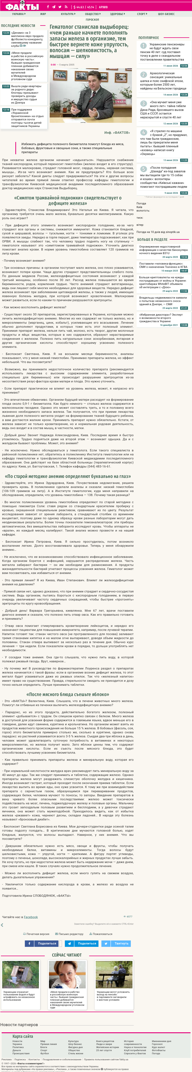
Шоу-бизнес (150, 14)
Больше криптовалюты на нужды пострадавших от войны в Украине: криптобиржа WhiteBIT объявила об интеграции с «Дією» (163, 282)
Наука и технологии (135, 1044)
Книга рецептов (105, 1038)
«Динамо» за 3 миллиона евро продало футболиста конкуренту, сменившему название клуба (27, 39)
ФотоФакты (159, 1047)
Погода (156, 1050)
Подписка (20, 1057)
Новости (17, 1038)
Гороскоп (173, 14)
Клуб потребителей (135, 1047)
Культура (58, 14)
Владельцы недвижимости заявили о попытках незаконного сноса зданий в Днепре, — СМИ (163, 301)
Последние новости (18, 25)
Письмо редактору (71, 934)
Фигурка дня (75, 1044)
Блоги (43, 1044)
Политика (18, 1044)
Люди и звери (104, 1041)
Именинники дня (161, 1038)
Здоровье (104, 14)
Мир (36, 14)
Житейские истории (107, 1044)
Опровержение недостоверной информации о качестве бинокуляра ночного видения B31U (163, 250)
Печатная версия (38, 934)
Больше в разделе (152, 239)
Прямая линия (48, 1041)
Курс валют (158, 1044)
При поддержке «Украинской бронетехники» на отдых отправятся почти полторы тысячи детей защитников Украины (27, 118)
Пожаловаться (102, 934)
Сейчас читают (67, 955)
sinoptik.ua (173, 232)
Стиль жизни (75, 1050)
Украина (13, 14)
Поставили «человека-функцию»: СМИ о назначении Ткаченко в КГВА (163, 265)
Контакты (34, 1057)
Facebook (31, 917)
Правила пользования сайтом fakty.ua (106, 1057)
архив (103, 7)
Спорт (127, 14)
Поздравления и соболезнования (62, 1057)
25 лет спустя (104, 1047)
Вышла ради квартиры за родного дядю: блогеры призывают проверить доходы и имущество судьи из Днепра (26, 94)
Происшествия (21, 1050)
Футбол (44, 1050)
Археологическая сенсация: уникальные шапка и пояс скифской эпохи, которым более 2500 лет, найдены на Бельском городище (163, 81)
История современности (133, 1040)
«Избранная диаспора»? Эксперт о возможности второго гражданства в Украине (161, 318)
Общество (81, 14)
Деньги (17, 1047)
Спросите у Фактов (135, 1050)
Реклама (7, 1057)
